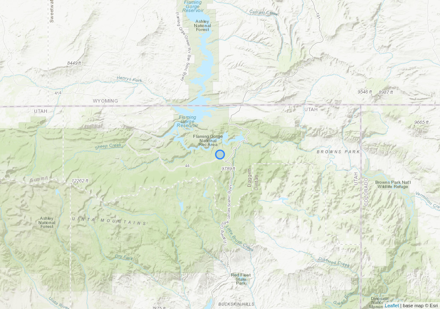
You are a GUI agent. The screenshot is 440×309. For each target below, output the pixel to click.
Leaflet (392, 305)
